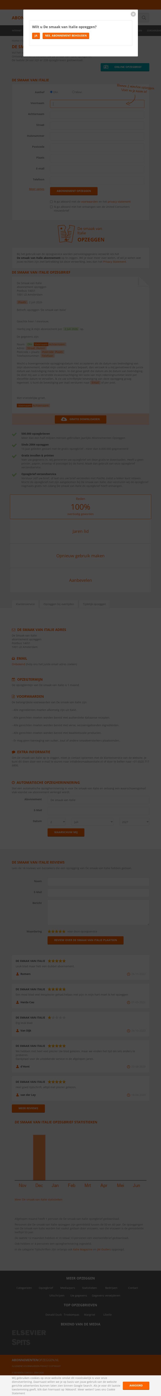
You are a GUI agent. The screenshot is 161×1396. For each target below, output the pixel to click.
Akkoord (136, 1385)
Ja (36, 35)
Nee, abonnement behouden (66, 35)
